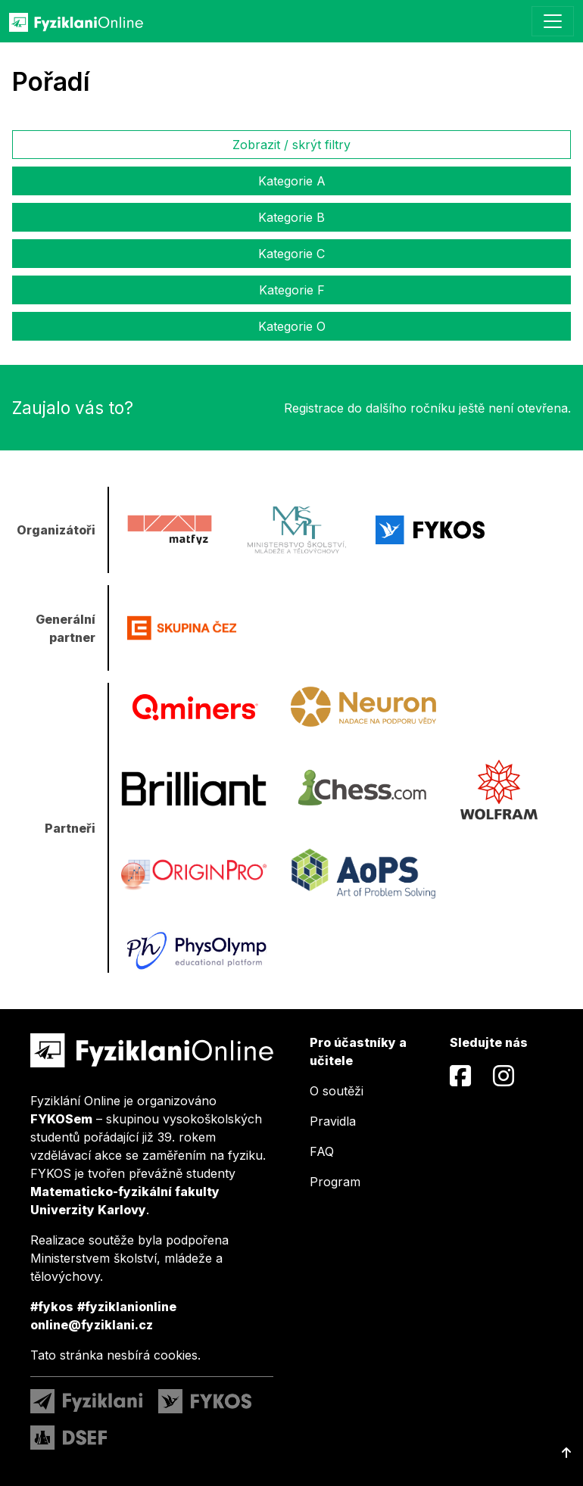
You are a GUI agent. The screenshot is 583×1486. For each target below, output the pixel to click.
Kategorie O (292, 326)
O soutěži (336, 1090)
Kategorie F (292, 290)
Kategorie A (292, 180)
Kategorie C (291, 253)
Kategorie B (291, 217)
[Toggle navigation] (553, 21)
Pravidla (333, 1121)
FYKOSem (61, 1118)
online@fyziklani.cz (91, 1324)
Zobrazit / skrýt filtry (291, 144)
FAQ (322, 1151)
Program (335, 1181)
